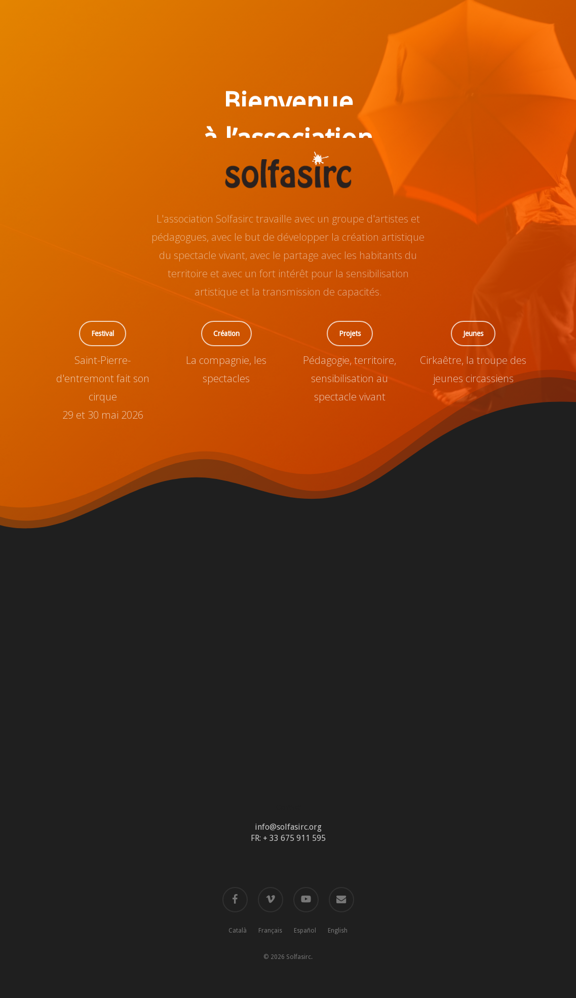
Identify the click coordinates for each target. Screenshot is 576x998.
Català (237, 930)
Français (270, 930)
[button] (102, 333)
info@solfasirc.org (288, 827)
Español (305, 930)
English (338, 930)
